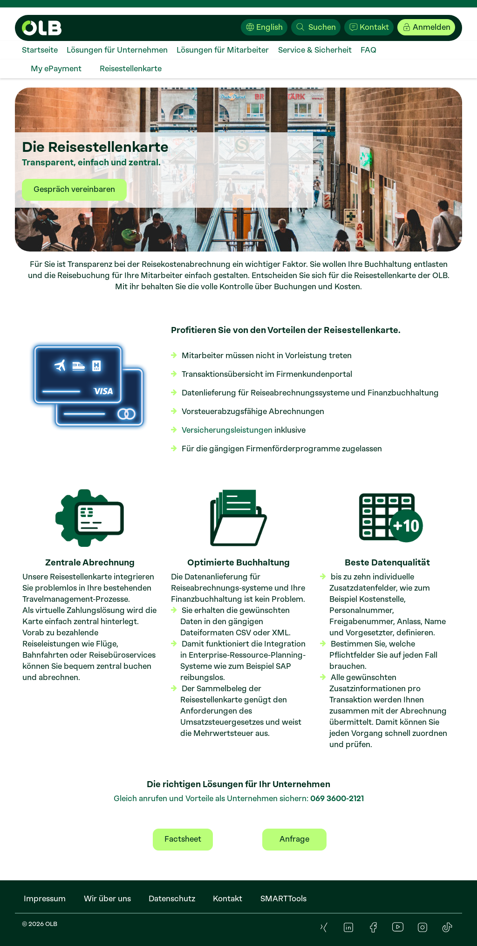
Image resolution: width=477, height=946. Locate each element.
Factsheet (182, 839)
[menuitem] (44, 50)
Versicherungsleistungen (227, 430)
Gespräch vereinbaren (74, 189)
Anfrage (294, 839)
